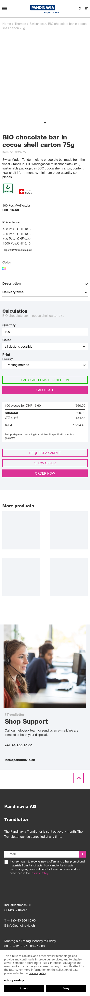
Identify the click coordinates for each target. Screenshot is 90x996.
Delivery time (45, 292)
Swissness (37, 24)
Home (6, 24)
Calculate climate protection (45, 380)
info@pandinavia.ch (20, 760)
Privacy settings (14, 980)
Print (6, 354)
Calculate (45, 390)
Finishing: (7, 359)
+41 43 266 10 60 (18, 745)
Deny (66, 988)
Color (6, 340)
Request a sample (45, 453)
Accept (24, 988)
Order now (45, 473)
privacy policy (37, 973)
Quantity (9, 325)
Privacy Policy (39, 873)
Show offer (45, 463)
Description (45, 284)
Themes (20, 24)
